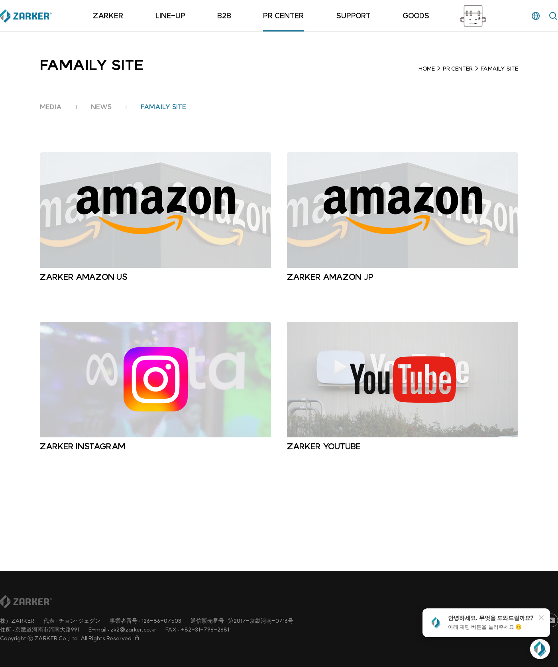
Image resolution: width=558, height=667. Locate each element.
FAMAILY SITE (163, 107)
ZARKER (108, 15)
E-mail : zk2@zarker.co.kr (122, 629)
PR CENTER (283, 15)
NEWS (101, 107)
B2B (224, 15)
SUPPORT (353, 15)
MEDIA (51, 107)
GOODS (416, 15)
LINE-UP (170, 15)
